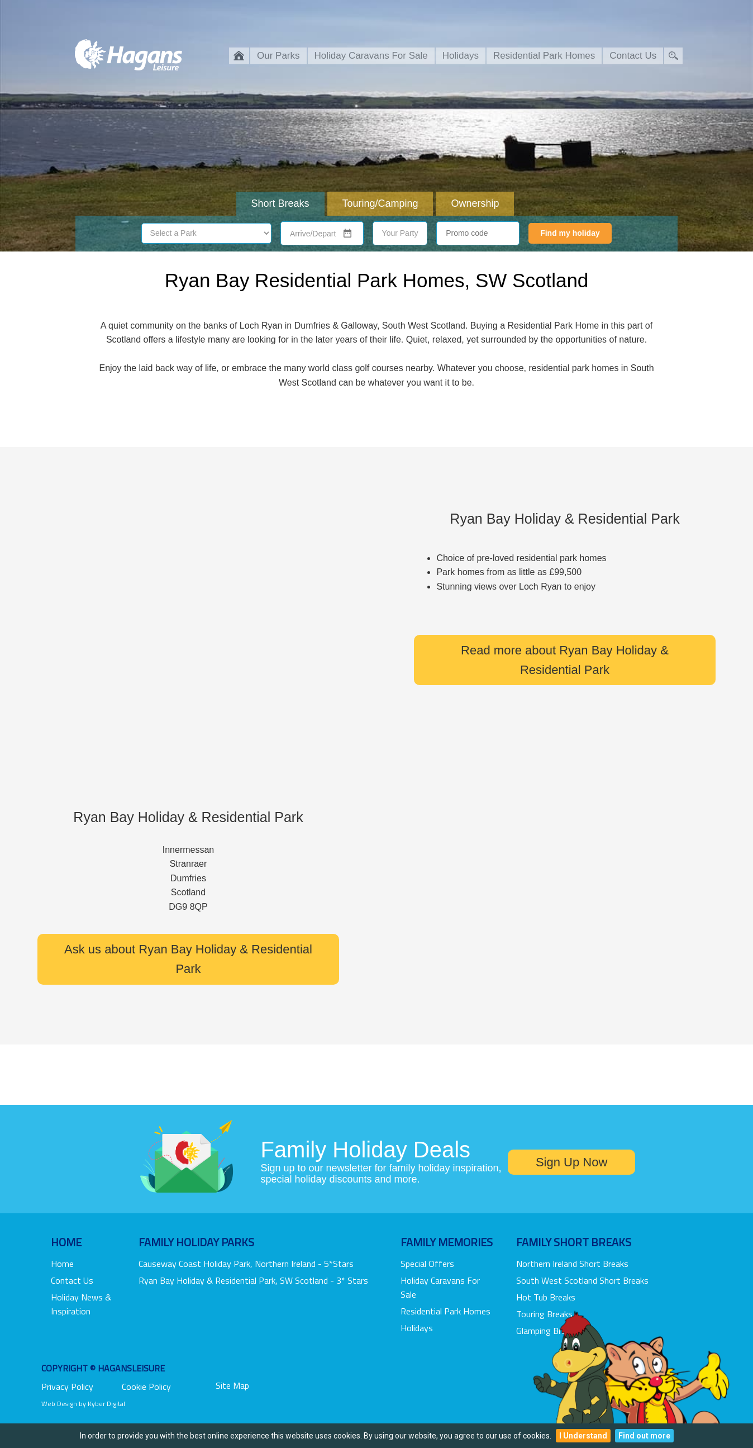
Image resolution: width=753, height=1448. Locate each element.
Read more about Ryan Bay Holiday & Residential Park (565, 660)
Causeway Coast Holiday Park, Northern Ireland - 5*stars (246, 1263)
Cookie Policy (146, 1386)
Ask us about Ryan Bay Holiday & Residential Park (188, 959)
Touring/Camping (380, 203)
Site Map (232, 1385)
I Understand (583, 1435)
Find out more (644, 1435)
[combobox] (315, 234)
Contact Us (632, 55)
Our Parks (278, 55)
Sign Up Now (571, 1162)
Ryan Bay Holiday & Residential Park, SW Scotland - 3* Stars (253, 1280)
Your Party (400, 233)
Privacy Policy (67, 1386)
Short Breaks (280, 203)
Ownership (475, 203)
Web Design (59, 1403)
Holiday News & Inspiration (81, 1304)
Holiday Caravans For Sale (371, 55)
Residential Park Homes (544, 55)
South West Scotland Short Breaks (582, 1280)
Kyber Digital (106, 1403)
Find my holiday (570, 233)
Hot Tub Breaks (545, 1297)
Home (62, 1263)
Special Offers (427, 1263)
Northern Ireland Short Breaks (572, 1263)
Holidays (460, 55)
